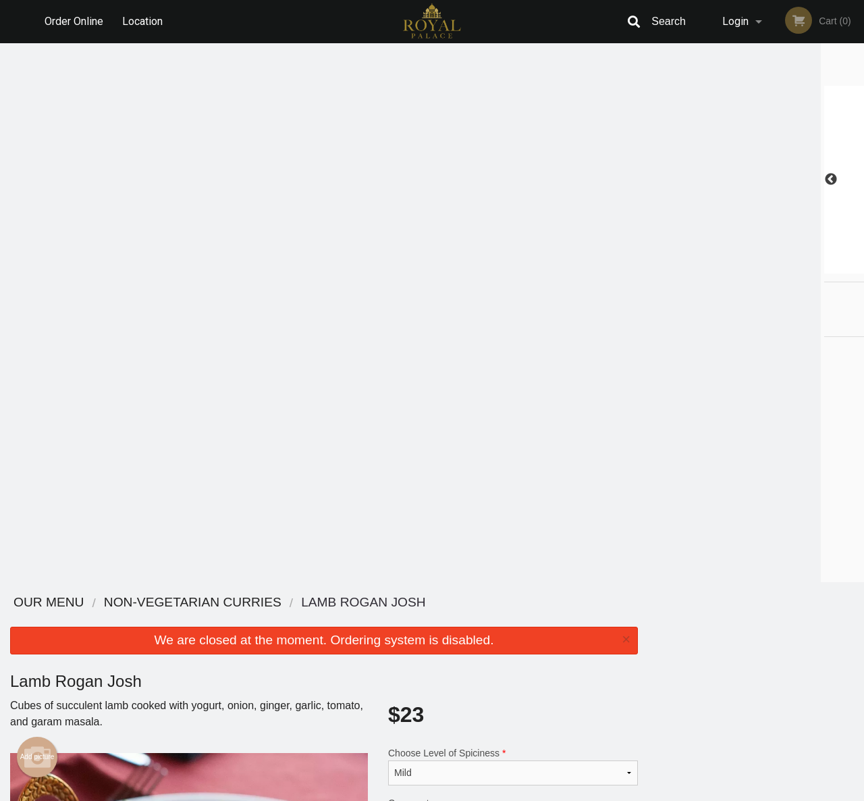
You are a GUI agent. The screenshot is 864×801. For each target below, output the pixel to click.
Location (142, 21)
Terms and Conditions (540, 637)
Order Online (74, 21)
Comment (513, 282)
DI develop (452, 755)
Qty (426, 336)
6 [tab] (806, 267)
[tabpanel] (756, 179)
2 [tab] (725, 267)
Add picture (37, 218)
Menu (397, 620)
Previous (658, 179)
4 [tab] (766, 267)
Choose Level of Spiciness (513, 228)
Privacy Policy (525, 653)
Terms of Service (455, 791)
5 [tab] (786, 267)
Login (735, 21)
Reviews (514, 620)
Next (854, 179)
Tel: (652, 653)
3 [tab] (746, 267)
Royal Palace (146, 603)
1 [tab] (705, 267)
